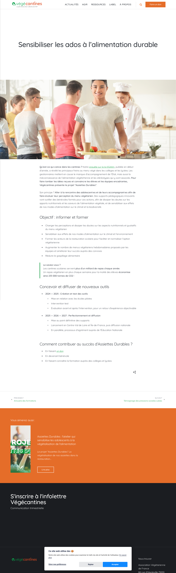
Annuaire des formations (26, 399)
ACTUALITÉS (71, 4)
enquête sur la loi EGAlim (102, 166)
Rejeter (109, 565)
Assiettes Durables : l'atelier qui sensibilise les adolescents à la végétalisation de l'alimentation (58, 440)
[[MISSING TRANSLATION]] (134, 372)
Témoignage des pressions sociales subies (141, 399)
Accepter (121, 565)
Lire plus (46, 470)
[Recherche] (141, 4)
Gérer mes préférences (57, 565)
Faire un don (155, 4)
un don (60, 351)
